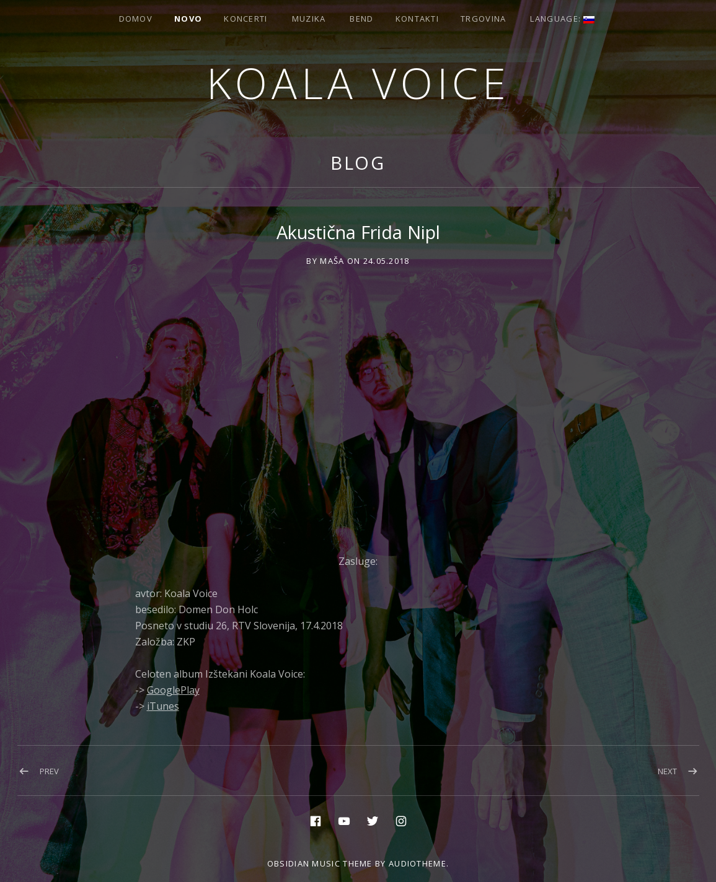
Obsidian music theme (320, 863)
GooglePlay (173, 690)
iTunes (163, 706)
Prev (49, 771)
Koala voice (358, 82)
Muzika (309, 18)
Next (667, 771)
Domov (136, 18)
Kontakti (417, 18)
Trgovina (483, 18)
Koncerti (245, 18)
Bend (361, 18)
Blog (358, 163)
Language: (562, 18)
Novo (188, 18)
